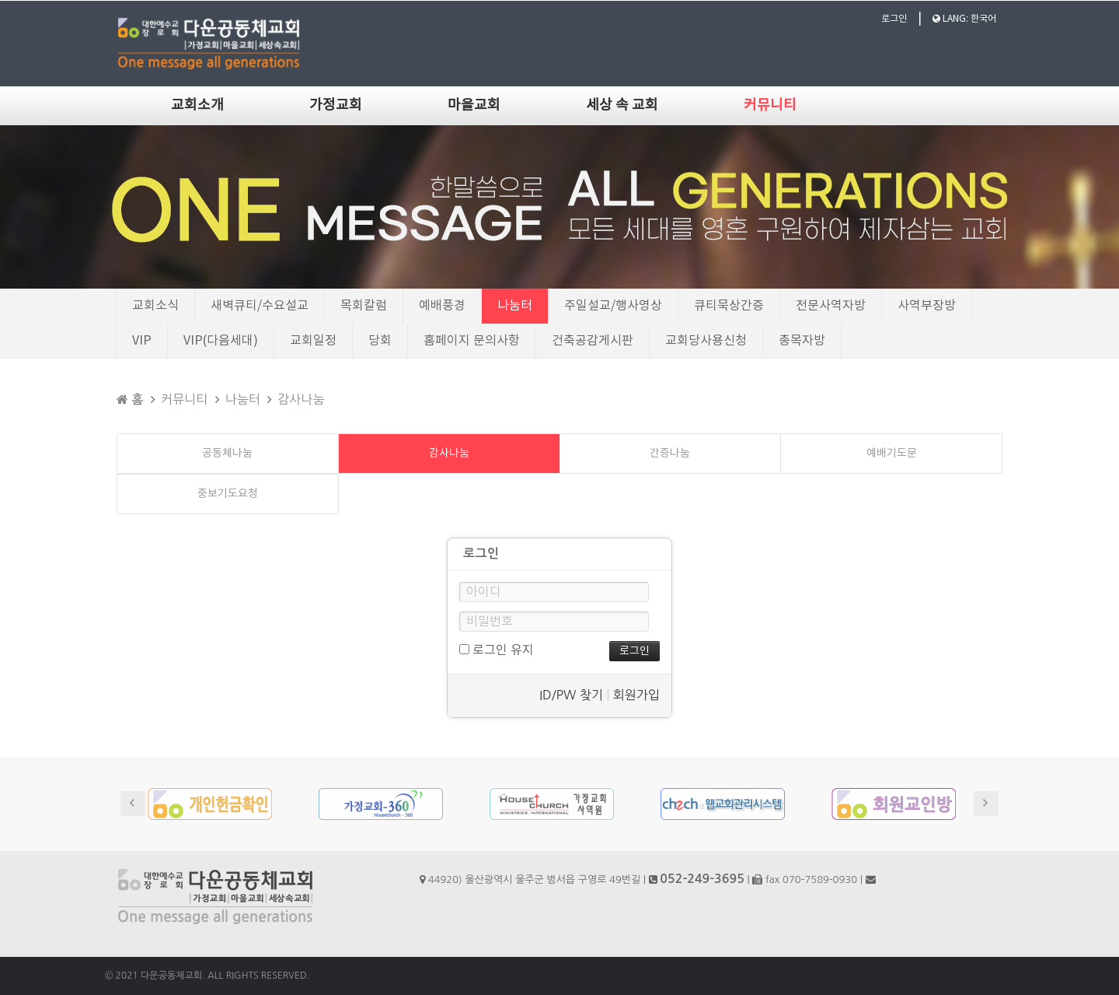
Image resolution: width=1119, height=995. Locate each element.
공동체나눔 (227, 453)
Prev (132, 803)
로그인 (894, 19)
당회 (380, 341)
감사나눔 (300, 399)
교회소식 (155, 306)
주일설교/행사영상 (613, 306)
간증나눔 (670, 453)
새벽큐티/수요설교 (260, 306)
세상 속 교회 (622, 105)
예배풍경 (442, 306)
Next (986, 803)
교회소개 (197, 105)
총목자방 (802, 341)
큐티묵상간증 (729, 306)
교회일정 (313, 341)
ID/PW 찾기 (571, 694)
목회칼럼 (363, 306)
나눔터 (514, 306)
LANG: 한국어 (964, 19)
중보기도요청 (227, 494)
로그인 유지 (496, 650)
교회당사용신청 (706, 341)
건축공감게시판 (592, 341)
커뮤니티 (770, 105)
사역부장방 (927, 306)
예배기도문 (891, 453)
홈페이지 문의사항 (472, 341)
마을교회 (474, 105)
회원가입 (636, 694)
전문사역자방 (831, 306)
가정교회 (335, 105)
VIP (142, 341)
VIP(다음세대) (220, 341)
